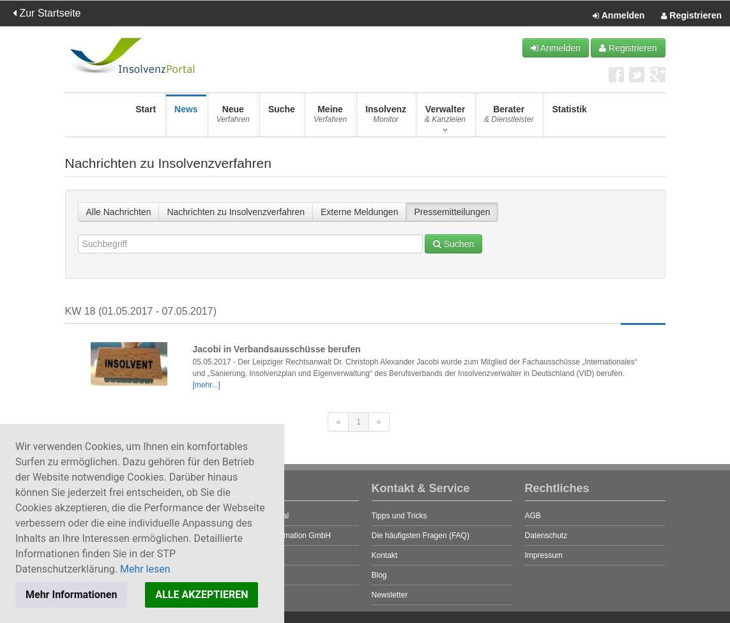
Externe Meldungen (359, 212)
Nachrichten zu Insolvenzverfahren (236, 212)
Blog (379, 575)
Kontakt (385, 555)
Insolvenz (385, 117)
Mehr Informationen (71, 595)
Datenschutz (546, 535)
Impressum (544, 555)
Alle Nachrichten (118, 212)
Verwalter (445, 117)
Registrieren (691, 16)
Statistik (569, 117)
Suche (281, 117)
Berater (508, 117)
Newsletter (390, 594)
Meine (330, 117)
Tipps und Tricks (399, 515)
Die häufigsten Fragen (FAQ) (420, 535)
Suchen (453, 244)
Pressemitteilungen (452, 212)
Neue (233, 117)
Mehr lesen (145, 569)
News (186, 117)
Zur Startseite (46, 13)
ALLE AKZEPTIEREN (201, 595)
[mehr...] (206, 384)
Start (145, 117)
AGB (533, 515)
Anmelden (618, 16)
